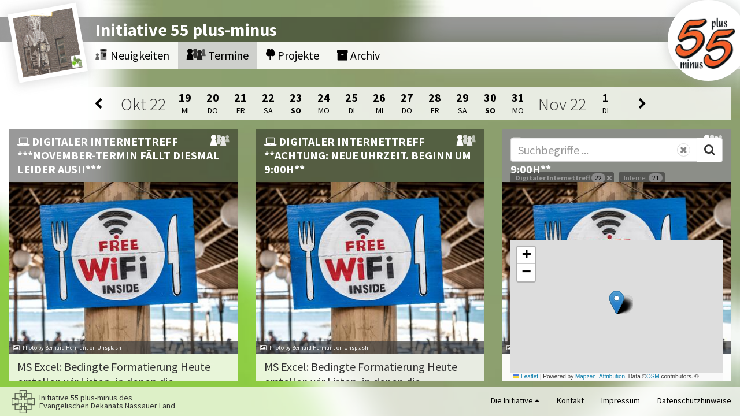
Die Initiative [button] (515, 400)
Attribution (612, 376)
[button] (616, 302)
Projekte (292, 55)
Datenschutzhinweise (694, 400)
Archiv (358, 55)
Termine (218, 55)
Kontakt (570, 400)
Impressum (620, 400)
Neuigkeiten (132, 55)
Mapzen (585, 376)
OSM (653, 376)
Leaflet (525, 376)
